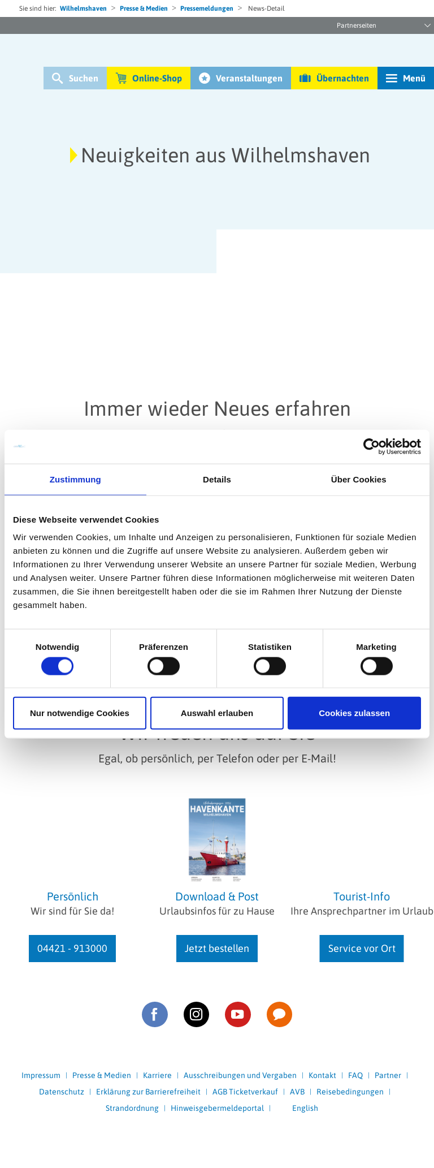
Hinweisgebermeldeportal (217, 1108)
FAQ (355, 1075)
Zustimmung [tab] (75, 479)
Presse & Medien (144, 8)
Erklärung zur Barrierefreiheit (148, 1091)
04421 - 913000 (72, 948)
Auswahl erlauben (217, 713)
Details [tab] (217, 479)
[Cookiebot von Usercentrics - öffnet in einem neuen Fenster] (371, 446)
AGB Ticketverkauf (245, 1091)
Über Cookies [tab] (359, 479)
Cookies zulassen (354, 713)
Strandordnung (132, 1108)
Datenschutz (61, 1091)
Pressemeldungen (206, 8)
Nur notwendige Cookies (79, 713)
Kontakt (322, 1075)
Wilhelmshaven (83, 8)
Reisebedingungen (350, 1091)
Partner (388, 1075)
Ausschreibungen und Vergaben (240, 1075)
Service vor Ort (362, 948)
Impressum (40, 1075)
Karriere (157, 1075)
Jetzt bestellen (217, 948)
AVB (297, 1091)
